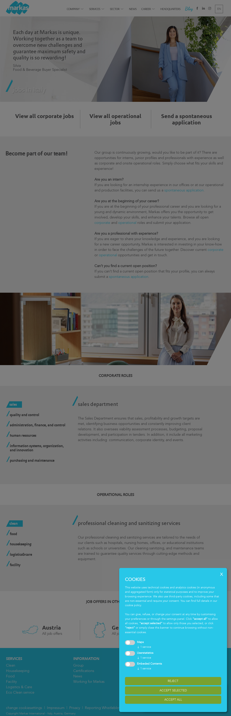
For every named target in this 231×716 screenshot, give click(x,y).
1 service (144, 647)
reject (173, 681)
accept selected (173, 690)
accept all (173, 699)
